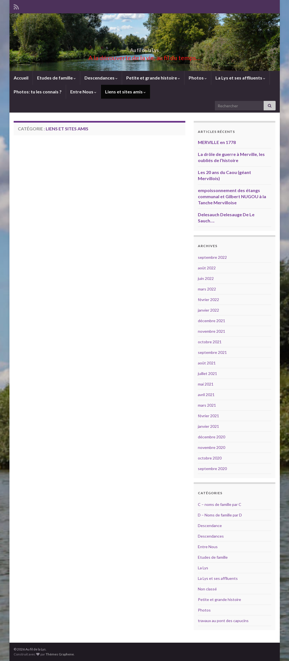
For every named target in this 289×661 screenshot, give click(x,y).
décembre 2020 (211, 436)
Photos (198, 77)
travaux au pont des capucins (223, 620)
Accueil (21, 77)
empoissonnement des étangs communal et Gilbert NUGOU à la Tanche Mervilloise (232, 196)
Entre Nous (83, 91)
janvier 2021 (208, 426)
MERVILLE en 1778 (217, 142)
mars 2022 (207, 289)
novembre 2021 (211, 331)
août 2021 (207, 363)
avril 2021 (206, 394)
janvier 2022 (208, 310)
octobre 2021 (210, 341)
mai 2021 (205, 384)
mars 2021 (207, 405)
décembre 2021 (211, 320)
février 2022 (208, 299)
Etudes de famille (56, 77)
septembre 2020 (212, 468)
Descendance (210, 525)
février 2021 (208, 415)
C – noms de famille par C (219, 504)
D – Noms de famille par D (220, 515)
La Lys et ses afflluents (240, 77)
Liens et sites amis (125, 91)
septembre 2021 (212, 352)
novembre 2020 (211, 447)
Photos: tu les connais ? (38, 91)
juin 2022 (206, 278)
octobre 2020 (210, 458)
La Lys (203, 567)
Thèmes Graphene (60, 654)
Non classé (207, 589)
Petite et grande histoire (153, 77)
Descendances (101, 77)
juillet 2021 (207, 373)
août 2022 (207, 267)
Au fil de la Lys (144, 48)
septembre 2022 (212, 257)
